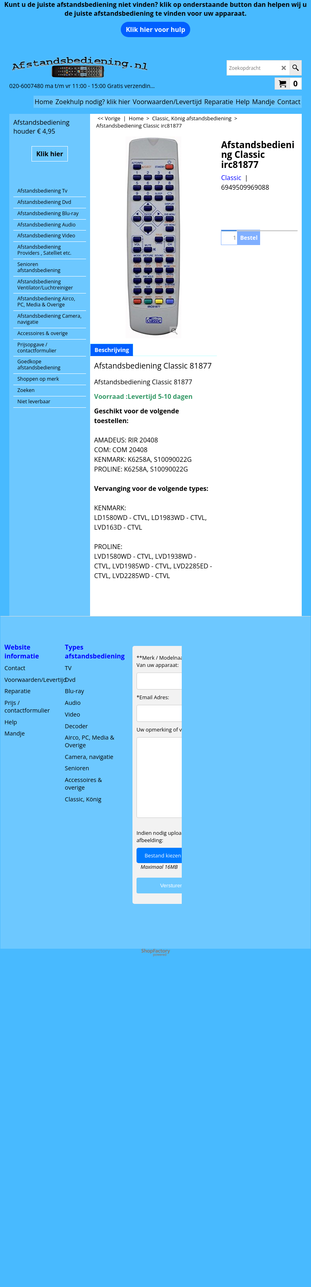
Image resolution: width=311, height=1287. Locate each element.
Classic (231, 177)
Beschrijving (112, 350)
